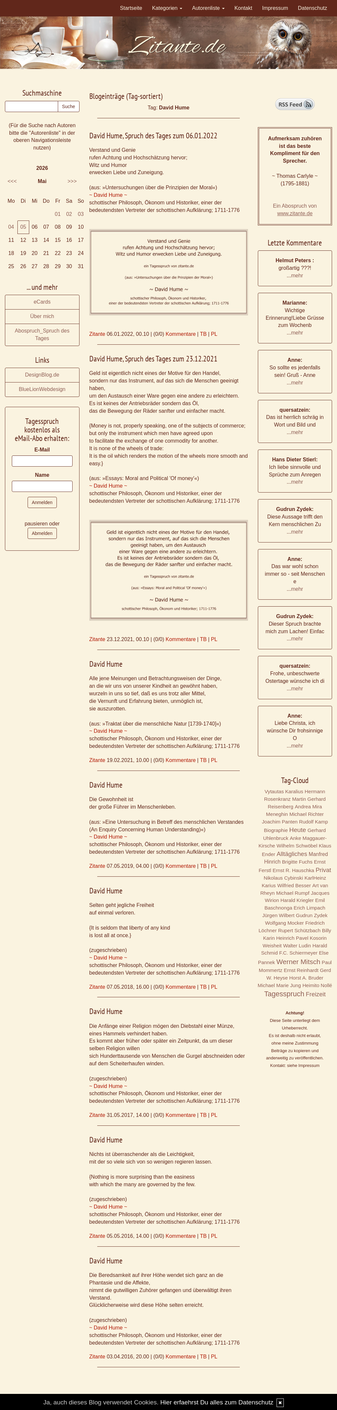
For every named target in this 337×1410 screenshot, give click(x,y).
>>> (72, 181)
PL (214, 334)
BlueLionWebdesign (42, 389)
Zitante (97, 334)
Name (42, 475)
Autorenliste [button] (208, 8)
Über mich (42, 316)
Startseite (131, 8)
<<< (12, 181)
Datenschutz (312, 8)
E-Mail (42, 449)
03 (81, 214)
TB (203, 334)
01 (58, 214)
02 (69, 214)
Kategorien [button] (167, 8)
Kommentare (181, 334)
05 (23, 227)
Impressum (275, 8)
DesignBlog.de (42, 375)
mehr (297, 275)
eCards (42, 302)
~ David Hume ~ (108, 195)
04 (11, 227)
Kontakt (243, 8)
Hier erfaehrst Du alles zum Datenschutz (216, 1402)
